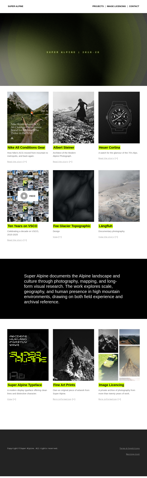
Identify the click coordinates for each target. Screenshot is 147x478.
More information (62, 400)
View (55, 238)
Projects (98, 6)
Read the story (15, 162)
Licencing (116, 6)
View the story (106, 238)
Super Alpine (15, 6)
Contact (134, 6)
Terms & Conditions (130, 450)
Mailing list (133, 456)
